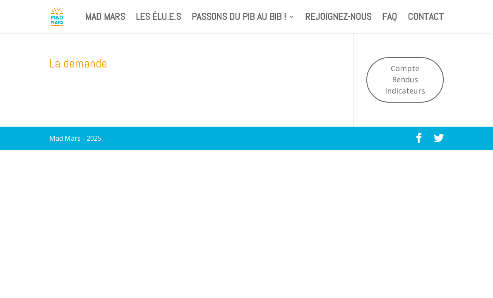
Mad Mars (105, 18)
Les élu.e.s (158, 18)
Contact (426, 18)
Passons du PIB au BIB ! (239, 18)
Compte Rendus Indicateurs (405, 79)
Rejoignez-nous (338, 18)
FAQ (389, 18)
